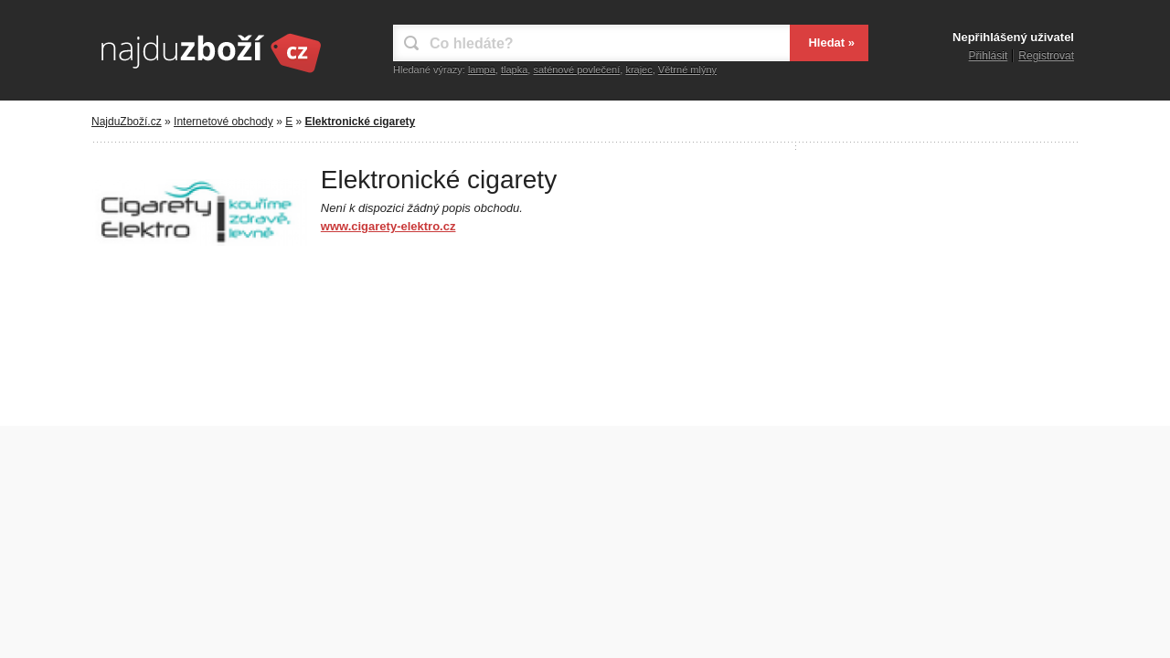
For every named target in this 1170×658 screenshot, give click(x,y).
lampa (481, 69)
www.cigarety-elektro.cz (388, 226)
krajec (638, 69)
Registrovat (1046, 55)
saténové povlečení (576, 69)
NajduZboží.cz (126, 121)
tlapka (514, 69)
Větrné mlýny (687, 69)
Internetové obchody (223, 121)
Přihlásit (988, 55)
